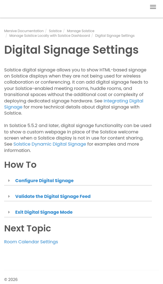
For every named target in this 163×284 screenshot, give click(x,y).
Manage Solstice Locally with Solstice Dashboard (49, 35)
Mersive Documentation (24, 31)
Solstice (55, 31)
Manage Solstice (80, 31)
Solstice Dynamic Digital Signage (50, 144)
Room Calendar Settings (31, 242)
